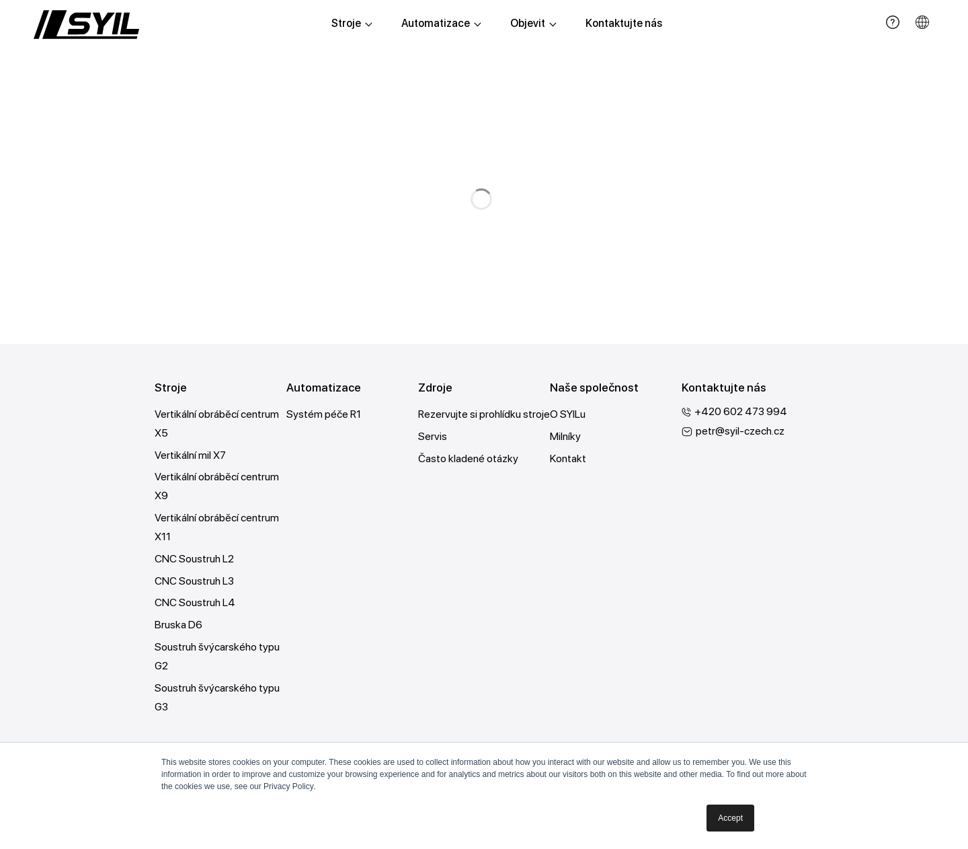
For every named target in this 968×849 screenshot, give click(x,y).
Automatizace (441, 23)
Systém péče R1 (323, 414)
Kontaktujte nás (624, 23)
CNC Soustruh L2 (194, 559)
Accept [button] (730, 818)
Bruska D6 (178, 626)
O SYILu (568, 414)
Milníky (565, 436)
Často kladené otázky (468, 458)
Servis (432, 436)
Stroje (351, 23)
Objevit (533, 23)
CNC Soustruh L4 (195, 603)
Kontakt (568, 458)
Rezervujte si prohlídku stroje (484, 414)
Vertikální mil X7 (190, 455)
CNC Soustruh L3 (195, 581)
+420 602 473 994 (741, 411)
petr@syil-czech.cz (740, 430)
